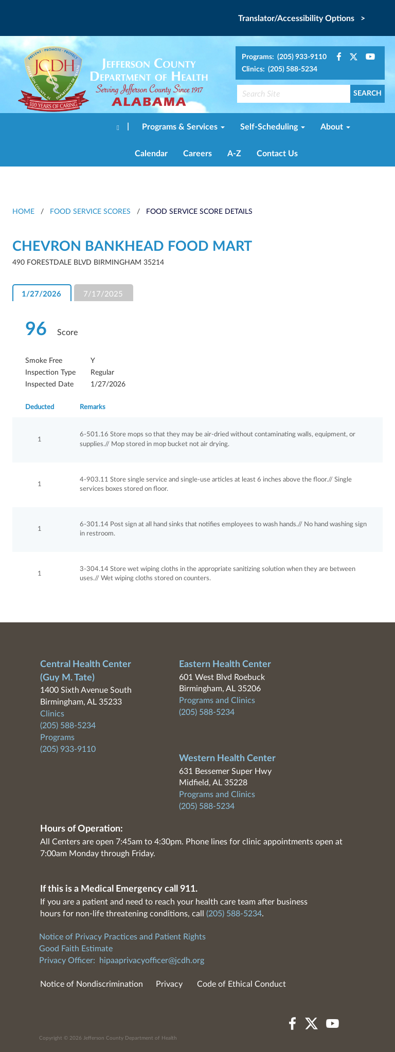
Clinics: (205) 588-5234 (279, 69)
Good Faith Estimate (76, 949)
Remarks (92, 407)
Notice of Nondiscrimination (91, 984)
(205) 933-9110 (68, 749)
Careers (197, 154)
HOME (23, 211)
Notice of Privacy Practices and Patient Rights (122, 937)
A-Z (234, 154)
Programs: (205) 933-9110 (284, 57)
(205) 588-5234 (68, 726)
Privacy (169, 984)
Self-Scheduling (272, 127)
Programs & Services (183, 127)
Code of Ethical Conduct (241, 984)
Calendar (151, 154)
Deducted (39, 407)
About (335, 127)
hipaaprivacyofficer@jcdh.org (151, 960)
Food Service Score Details (199, 211)
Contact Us (277, 154)
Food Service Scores (90, 211)
